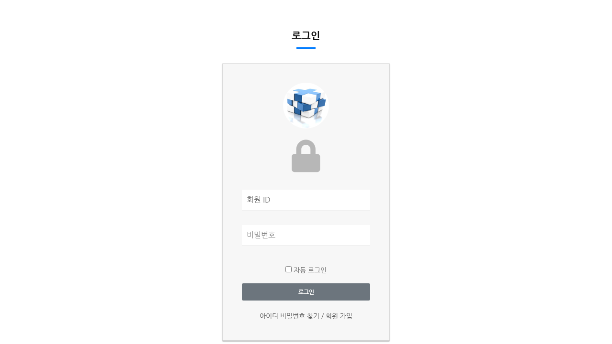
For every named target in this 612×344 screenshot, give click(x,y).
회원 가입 (339, 316)
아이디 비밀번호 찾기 (290, 316)
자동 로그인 (306, 270)
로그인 (306, 292)
